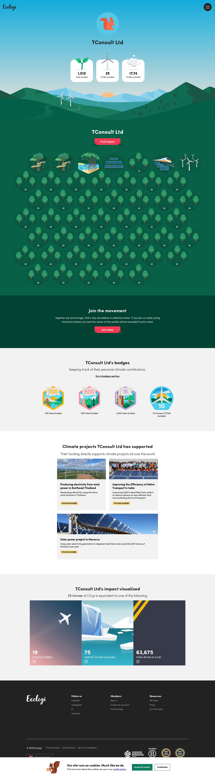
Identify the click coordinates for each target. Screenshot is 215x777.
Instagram (76, 704)
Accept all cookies (142, 767)
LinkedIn (75, 700)
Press (152, 704)
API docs (154, 700)
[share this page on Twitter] (212, 44)
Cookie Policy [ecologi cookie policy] (68, 747)
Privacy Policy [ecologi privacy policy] (53, 747)
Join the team (156, 709)
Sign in (114, 700)
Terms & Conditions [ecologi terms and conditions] (87, 747)
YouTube (75, 713)
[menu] (208, 7)
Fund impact (108, 141)
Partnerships (117, 709)
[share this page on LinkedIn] (212, 50)
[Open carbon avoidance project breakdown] (107, 71)
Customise (162, 767)
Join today (107, 329)
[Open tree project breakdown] (81, 71)
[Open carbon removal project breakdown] (133, 71)
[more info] (34, 661)
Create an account (120, 704)
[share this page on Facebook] (212, 39)
